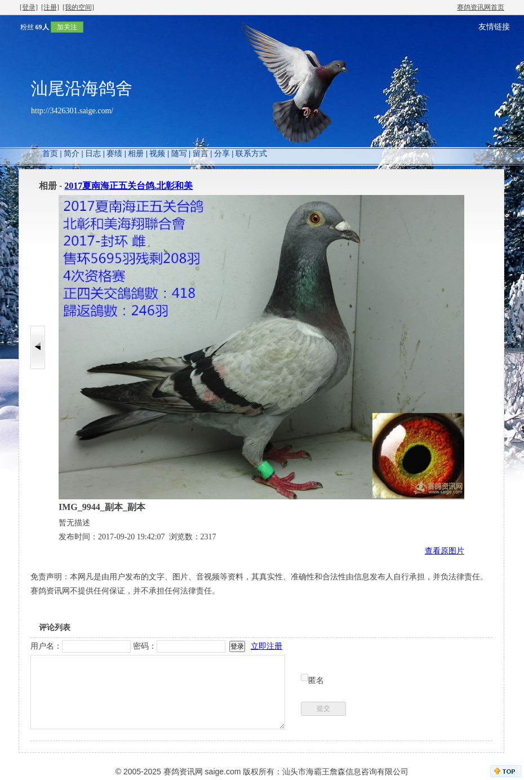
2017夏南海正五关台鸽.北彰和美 (128, 185)
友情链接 (494, 27)
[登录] (29, 7)
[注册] (50, 7)
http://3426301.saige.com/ (72, 111)
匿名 (316, 680)
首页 (50, 153)
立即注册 (266, 646)
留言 (200, 153)
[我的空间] (78, 7)
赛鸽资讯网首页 (480, 7)
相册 (136, 153)
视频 (157, 153)
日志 (93, 153)
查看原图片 (444, 551)
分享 (222, 153)
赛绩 (114, 153)
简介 (71, 153)
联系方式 (251, 153)
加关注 (67, 27)
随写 (179, 153)
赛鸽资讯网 (183, 771)
